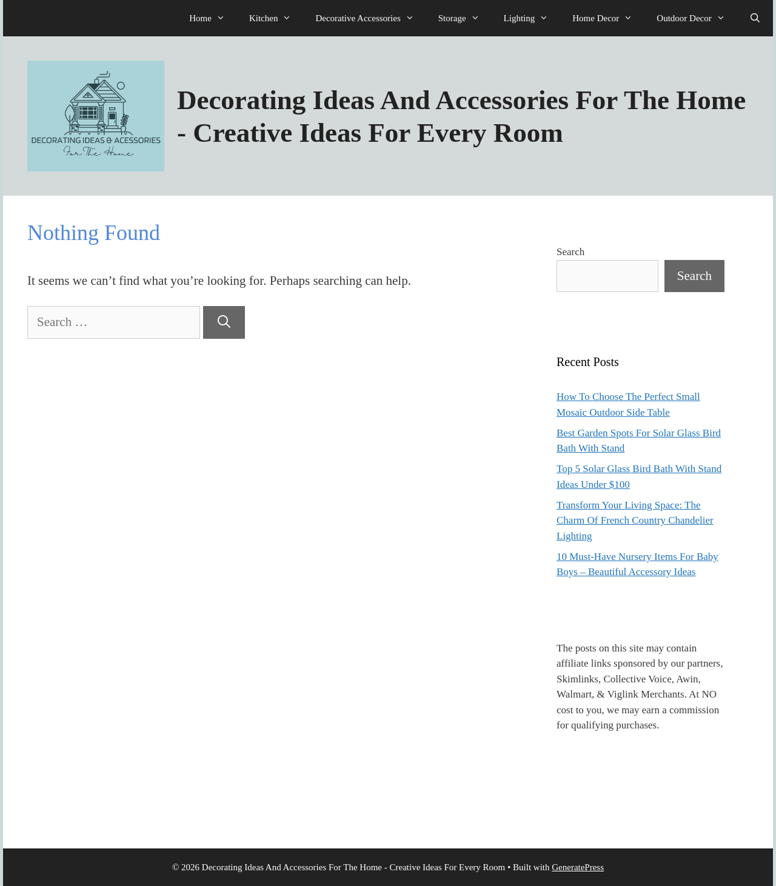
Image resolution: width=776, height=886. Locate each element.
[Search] (224, 322)
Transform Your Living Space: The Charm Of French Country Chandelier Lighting (635, 520)
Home (213, 18)
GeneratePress (578, 867)
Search (570, 252)
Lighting (532, 18)
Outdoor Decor (697, 18)
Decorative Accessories (370, 18)
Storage (465, 18)
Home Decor (608, 18)
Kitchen (276, 18)
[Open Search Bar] (755, 18)
